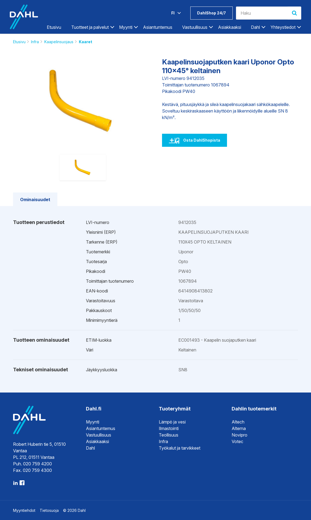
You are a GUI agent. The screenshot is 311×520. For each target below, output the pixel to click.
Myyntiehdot (24, 510)
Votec (237, 441)
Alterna (239, 428)
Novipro (239, 435)
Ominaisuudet (35, 199)
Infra (35, 41)
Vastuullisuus (194, 27)
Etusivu (54, 27)
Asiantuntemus (157, 27)
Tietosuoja (49, 510)
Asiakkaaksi (229, 27)
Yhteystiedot (283, 27)
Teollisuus (168, 435)
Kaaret (85, 41)
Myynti (125, 27)
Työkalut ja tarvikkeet (179, 448)
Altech (238, 422)
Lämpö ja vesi (172, 422)
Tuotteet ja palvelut (90, 27)
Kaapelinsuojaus (58, 41)
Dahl (255, 27)
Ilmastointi (169, 428)
